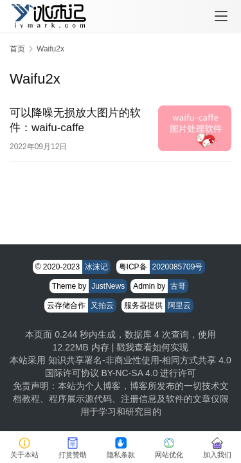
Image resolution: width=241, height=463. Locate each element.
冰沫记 (96, 266)
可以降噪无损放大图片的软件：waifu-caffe (75, 120)
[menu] (221, 16)
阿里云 (179, 305)
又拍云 (102, 305)
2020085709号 (177, 266)
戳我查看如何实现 (152, 347)
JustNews (108, 286)
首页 (17, 48)
